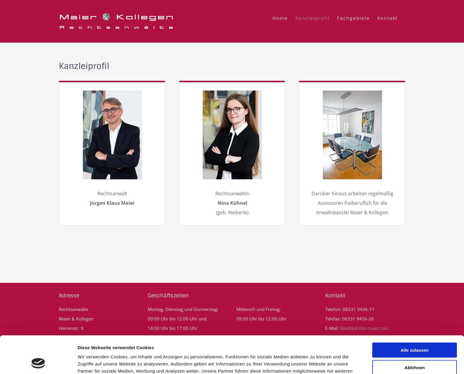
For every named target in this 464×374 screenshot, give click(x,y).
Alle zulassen (414, 314)
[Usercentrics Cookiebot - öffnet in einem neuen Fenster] (38, 362)
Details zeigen (315, 362)
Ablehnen (415, 332)
